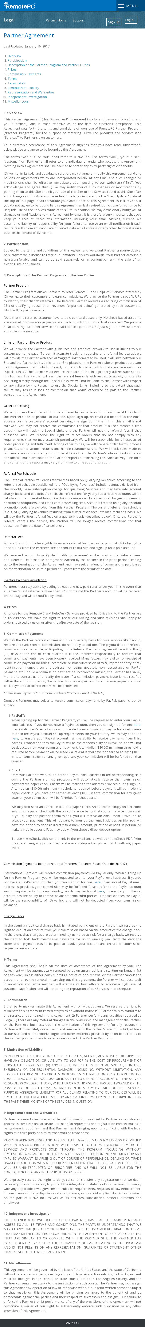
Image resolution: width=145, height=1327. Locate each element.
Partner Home (56, 20)
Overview (14, 56)
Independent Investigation (27, 97)
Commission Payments (24, 74)
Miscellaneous (18, 101)
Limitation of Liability (23, 88)
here (137, 725)
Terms (12, 79)
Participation (17, 60)
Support (78, 20)
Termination (17, 83)
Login (129, 20)
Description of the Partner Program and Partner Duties (49, 65)
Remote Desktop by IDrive (20, 5)
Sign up (114, 22)
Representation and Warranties (31, 92)
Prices (12, 69)
